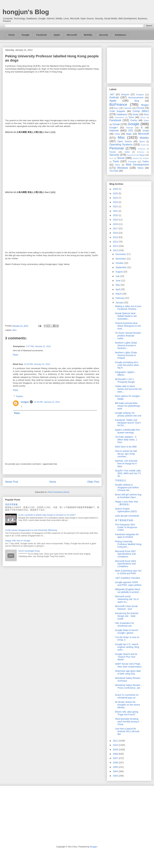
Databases (120, 35)
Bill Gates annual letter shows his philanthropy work (127, 406)
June (118, 280)
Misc (15, 330)
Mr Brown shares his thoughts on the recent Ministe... (127, 705)
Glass (146, 120)
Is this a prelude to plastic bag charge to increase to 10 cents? (47, 515)
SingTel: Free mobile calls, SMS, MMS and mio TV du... (128, 473)
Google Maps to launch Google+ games (126, 631)
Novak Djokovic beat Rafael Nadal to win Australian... (126, 316)
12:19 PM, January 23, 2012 (47, 402)
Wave (117, 165)
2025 (116, 193)
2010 (116, 745)
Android (114, 97)
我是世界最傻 (11, 504)
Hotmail (129, 128)
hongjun (25, 402)
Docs (146, 114)
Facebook (41, 35)
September (121, 267)
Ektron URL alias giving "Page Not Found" (126, 713)
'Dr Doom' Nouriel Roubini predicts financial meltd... (128, 336)
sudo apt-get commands (127, 515)
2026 (116, 189)
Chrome (140, 108)
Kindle (146, 130)
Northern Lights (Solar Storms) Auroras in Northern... (126, 345)
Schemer (140, 152)
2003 (116, 775)
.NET (112, 94)
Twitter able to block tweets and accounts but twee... (128, 389)
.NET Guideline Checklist (127, 578)
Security (103, 35)
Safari (127, 152)
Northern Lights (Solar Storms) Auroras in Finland (126, 355)
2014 (116, 241)
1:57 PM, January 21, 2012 (38, 346)
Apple (57, 35)
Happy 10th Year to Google (17, 540)
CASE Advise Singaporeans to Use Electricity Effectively (31, 530)
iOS (130, 130)
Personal (116, 148)
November (121, 258)
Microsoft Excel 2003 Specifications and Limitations (125, 564)
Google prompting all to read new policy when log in (127, 365)
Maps (129, 134)
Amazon (125, 94)
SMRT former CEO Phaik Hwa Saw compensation (128, 665)
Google (25, 35)
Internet (114, 130)
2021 (116, 211)
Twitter (145, 161)
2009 (116, 749)
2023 (116, 202)
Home (12, 35)
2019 (116, 219)
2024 (116, 198)
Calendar (127, 108)
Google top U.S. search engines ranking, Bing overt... (127, 647)
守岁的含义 (120, 480)
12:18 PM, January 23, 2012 (37, 364)
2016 (116, 233)
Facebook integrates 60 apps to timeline (126, 535)
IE (142, 127)
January (120, 302)
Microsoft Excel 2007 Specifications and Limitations (125, 554)
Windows (122, 167)
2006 (116, 762)
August (119, 271)
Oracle (143, 145)
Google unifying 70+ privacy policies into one (128, 414)
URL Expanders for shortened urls (124, 624)
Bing (137, 100)
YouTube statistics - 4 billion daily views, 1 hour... (126, 440)
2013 (116, 246)
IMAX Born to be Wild (126, 446)
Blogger (145, 105)
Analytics (140, 95)
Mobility (88, 35)
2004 (116, 771)
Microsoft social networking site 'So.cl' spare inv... (127, 599)
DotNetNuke (119, 117)
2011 (116, 740)
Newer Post (11, 481)
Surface (146, 158)
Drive (131, 117)
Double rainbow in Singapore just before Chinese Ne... (127, 487)
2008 (116, 754)
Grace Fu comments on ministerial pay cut (126, 696)
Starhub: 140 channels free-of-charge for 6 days (126, 464)
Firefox (133, 120)
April (118, 289)
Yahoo (140, 168)
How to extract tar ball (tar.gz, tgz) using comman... (126, 454)
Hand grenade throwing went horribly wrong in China (127, 722)
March (119, 293)
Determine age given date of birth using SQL (128, 672)
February (120, 298)
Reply (15, 354)
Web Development (137, 164)
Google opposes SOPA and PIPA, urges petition (128, 583)
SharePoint (131, 155)
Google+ (113, 127)
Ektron (142, 117)
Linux (117, 134)
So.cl (111, 158)
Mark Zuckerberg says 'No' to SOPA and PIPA (128, 572)
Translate (132, 162)
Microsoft (72, 35)
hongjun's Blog (26, 11)
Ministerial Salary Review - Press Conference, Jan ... (128, 688)
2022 (116, 206)
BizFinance (118, 105)
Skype (142, 155)
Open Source (124, 141)
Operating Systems (121, 144)
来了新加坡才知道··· (125, 520)
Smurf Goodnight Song (28, 551)
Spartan (136, 158)
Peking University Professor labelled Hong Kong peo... (128, 544)
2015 (116, 237)
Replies (19, 396)
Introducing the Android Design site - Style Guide (126, 616)
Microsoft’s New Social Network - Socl (126, 607)
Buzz (116, 108)
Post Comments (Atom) (58, 492)
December (121, 254)
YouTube (113, 171)
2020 (116, 215)
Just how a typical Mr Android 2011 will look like (127, 731)
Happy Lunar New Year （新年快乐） (126, 503)
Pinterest (141, 149)
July (118, 276)
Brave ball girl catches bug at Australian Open (128, 496)
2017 (116, 228)
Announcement (135, 97)
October (120, 263)
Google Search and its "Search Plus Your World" (126, 657)
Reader (112, 152)
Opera (142, 141)
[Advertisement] (129, 65)
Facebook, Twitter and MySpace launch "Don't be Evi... (128, 423)
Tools (116, 161)
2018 (116, 224)
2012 (116, 250)
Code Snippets (117, 111)
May (118, 285)
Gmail (116, 124)
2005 (116, 767)
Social (120, 158)
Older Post (93, 481)
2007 (116, 758)
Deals (135, 114)
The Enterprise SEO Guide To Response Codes (126, 527)
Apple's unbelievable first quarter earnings (127, 431)
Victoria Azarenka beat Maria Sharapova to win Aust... (128, 326)
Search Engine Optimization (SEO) (126, 510)
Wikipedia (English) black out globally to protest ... (128, 590)
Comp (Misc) (141, 111)
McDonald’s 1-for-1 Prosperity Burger (125, 380)
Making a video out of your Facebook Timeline (128, 307)
